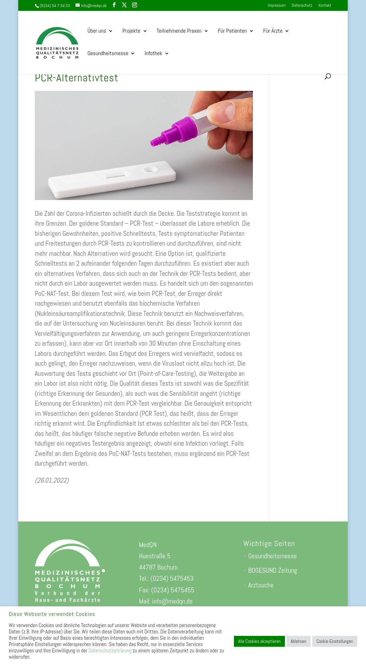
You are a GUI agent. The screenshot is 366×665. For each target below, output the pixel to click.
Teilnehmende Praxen (179, 31)
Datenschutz (302, 5)
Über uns (96, 31)
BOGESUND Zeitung (272, 570)
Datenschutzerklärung (110, 650)
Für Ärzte (272, 31)
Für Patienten (232, 31)
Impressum (277, 5)
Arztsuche (261, 585)
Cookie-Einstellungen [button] (334, 641)
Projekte (131, 31)
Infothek (153, 54)
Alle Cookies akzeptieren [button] (259, 641)
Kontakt (325, 5)
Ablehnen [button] (298, 641)
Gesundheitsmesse (107, 54)
